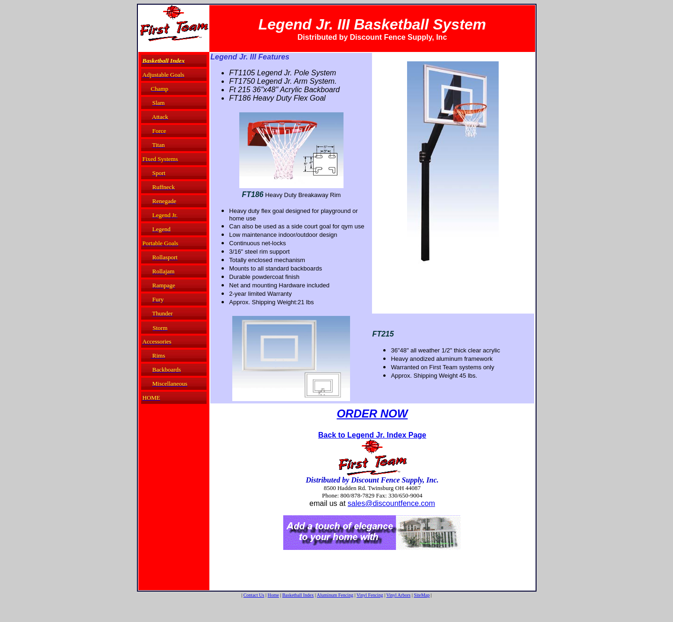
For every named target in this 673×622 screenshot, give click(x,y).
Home (273, 595)
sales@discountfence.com (391, 503)
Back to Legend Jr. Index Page (372, 435)
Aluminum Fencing (335, 595)
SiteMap (422, 595)
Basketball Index (298, 595)
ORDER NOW (372, 413)
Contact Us (254, 595)
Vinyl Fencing (370, 595)
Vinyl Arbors (398, 595)
